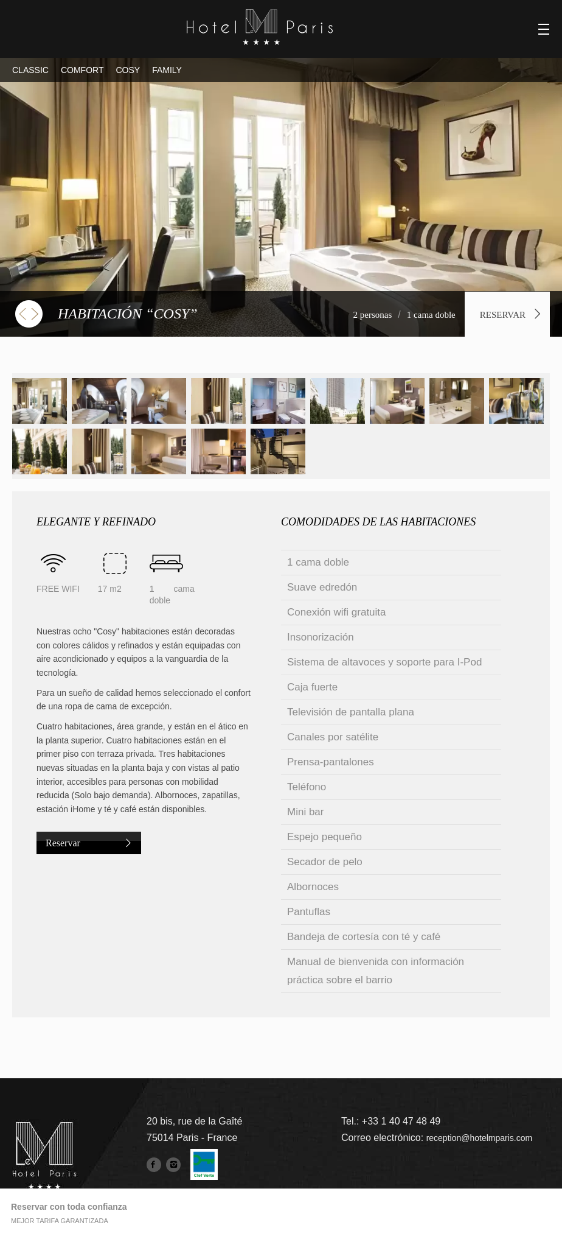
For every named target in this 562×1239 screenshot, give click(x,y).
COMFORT (82, 70)
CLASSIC (30, 70)
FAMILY (167, 70)
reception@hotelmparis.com (479, 1138)
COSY (128, 70)
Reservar (503, 315)
